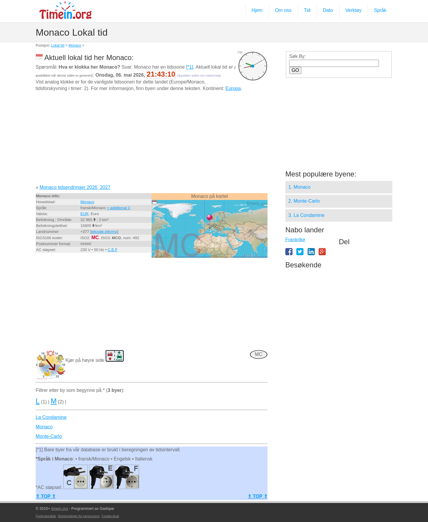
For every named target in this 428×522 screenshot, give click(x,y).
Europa (233, 88)
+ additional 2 (118, 208)
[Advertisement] (152, 140)
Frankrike (295, 239)
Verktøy (353, 10)
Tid (307, 10)
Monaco (74, 45)
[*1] (189, 67)
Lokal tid (57, 45)
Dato (328, 10)
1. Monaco (299, 187)
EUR (85, 214)
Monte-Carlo (49, 436)
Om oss (283, 10)
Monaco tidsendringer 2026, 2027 (75, 187)
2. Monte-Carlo (304, 201)
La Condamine (51, 417)
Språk (380, 10)
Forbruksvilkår (46, 516)
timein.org (59, 508)
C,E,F (112, 249)
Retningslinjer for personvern (79, 516)
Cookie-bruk (110, 516)
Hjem (256, 10)
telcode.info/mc (104, 231)
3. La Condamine (306, 215)
